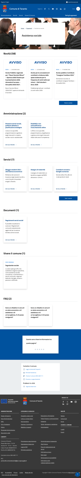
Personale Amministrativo (8, 430)
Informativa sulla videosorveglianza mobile (47, 462)
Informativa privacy (46, 452)
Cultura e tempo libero (27, 419)
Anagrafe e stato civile (27, 416)
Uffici (2, 422)
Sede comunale (9, 262)
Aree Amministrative (6, 419)
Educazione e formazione (47, 416)
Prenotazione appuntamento (28, 441)
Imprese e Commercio (26, 424)
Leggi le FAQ (24, 447)
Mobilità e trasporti (26, 427)
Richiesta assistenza (26, 450)
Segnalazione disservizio (27, 444)
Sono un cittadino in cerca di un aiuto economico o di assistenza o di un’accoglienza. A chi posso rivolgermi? (14, 312)
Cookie (21, 472)
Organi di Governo (6, 416)
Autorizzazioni (44, 427)
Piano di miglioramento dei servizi (48, 448)
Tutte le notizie (68, 103)
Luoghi (62, 429)
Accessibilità (8, 472)
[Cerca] (78, 9)
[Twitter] (48, 9)
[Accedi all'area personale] (72, 2)
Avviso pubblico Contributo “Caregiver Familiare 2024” (65, 74)
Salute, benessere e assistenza (49, 424)
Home (22, 28)
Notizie (63, 416)
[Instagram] (56, 9)
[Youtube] (52, 9)
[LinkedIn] (60, 9)
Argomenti (29, 28)
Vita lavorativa (25, 422)
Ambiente (43, 421)
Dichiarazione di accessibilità (48, 458)
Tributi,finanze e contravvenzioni (49, 419)
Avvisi (7, 69)
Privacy (16, 472)
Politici (3, 427)
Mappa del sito (29, 472)
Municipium (71, 472)
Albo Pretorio (44, 444)
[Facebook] (44, 9)
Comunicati (64, 419)
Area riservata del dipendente (10, 475)
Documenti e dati (5, 433)
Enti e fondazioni (5, 424)
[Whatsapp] (64, 9)
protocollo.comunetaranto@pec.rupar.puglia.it (14, 461)
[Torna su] (77, 474)
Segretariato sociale (12, 265)
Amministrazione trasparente (49, 441)
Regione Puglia (5, 2)
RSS (2, 472)
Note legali (44, 455)
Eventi (62, 432)
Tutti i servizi (68, 198)
